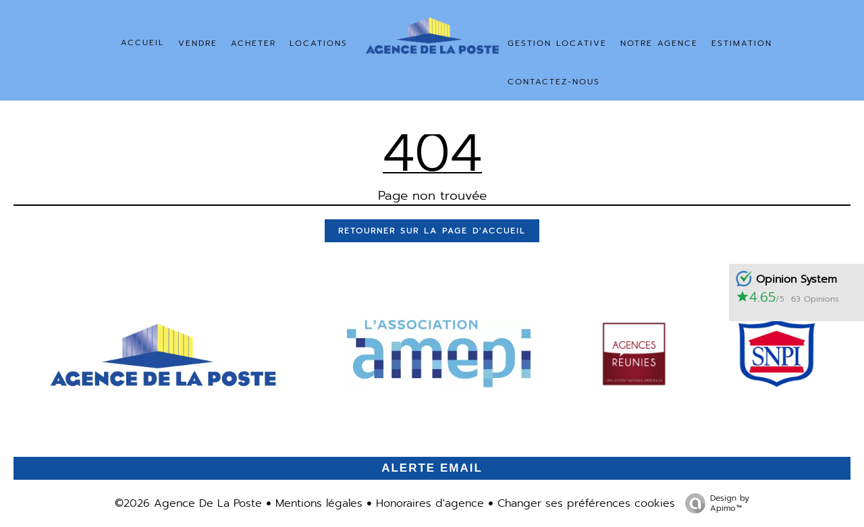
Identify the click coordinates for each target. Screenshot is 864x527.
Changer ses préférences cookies (586, 503)
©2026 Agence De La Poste (188, 503)
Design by (713, 503)
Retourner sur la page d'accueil (432, 231)
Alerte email (432, 468)
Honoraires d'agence (430, 503)
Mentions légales (318, 503)
